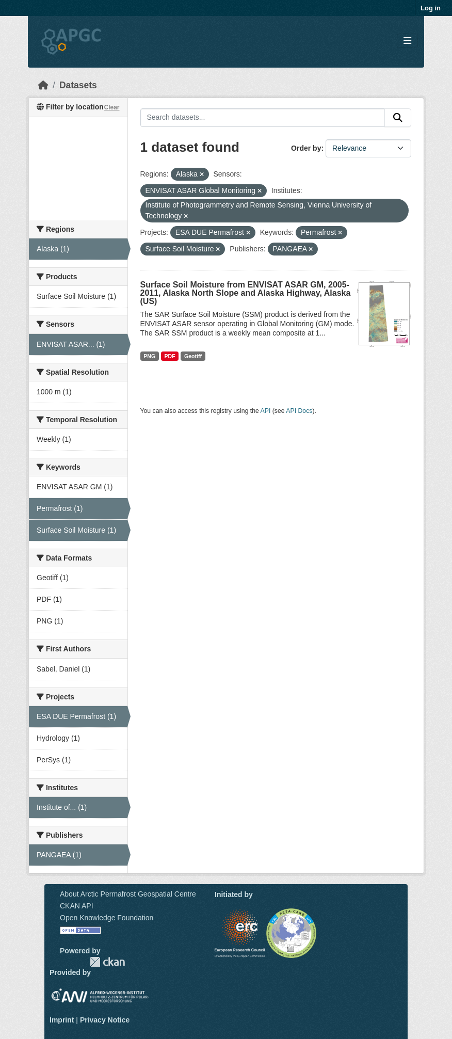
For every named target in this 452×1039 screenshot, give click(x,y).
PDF (170, 356)
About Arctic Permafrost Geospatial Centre (128, 894)
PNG (149, 356)
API (266, 410)
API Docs (299, 410)
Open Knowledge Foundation (106, 918)
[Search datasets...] (262, 117)
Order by (306, 148)
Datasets (78, 85)
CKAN (107, 961)
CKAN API (76, 906)
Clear (111, 107)
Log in (431, 8)
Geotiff (193, 356)
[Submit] (397, 117)
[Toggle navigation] (407, 41)
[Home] (43, 85)
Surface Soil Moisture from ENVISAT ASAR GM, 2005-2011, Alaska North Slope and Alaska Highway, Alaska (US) (245, 293)
